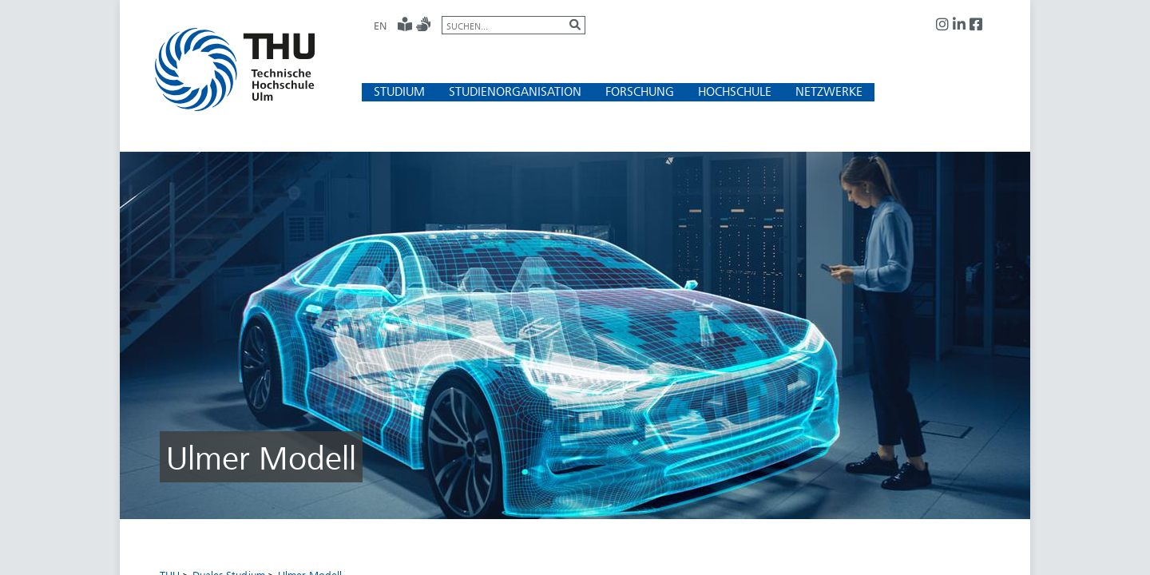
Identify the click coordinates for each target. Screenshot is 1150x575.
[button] (399, 91)
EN (380, 25)
